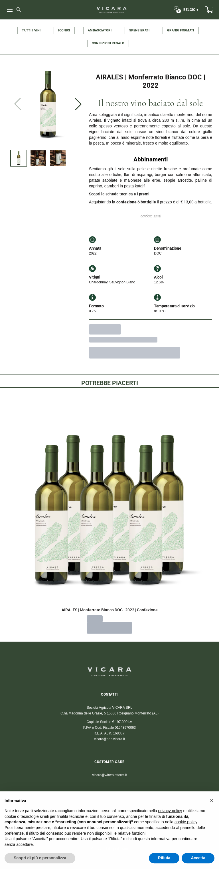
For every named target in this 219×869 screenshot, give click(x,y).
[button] (211, 813)
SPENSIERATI (139, 30)
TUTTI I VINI (31, 30)
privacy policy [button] (170, 824)
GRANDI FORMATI (180, 30)
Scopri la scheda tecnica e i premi (119, 194)
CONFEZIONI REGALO (108, 43)
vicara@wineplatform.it (109, 775)
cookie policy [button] (186, 835)
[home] (112, 9)
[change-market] (185, 9)
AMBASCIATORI (99, 30)
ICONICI (64, 30)
